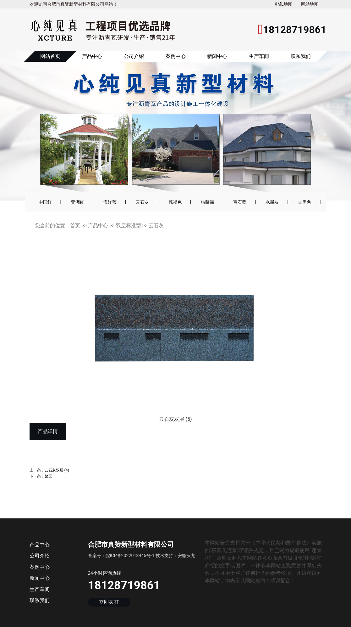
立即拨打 (109, 602)
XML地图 (284, 4)
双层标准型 (128, 226)
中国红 (45, 202)
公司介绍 (134, 56)
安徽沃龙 (186, 555)
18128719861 (124, 585)
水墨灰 (272, 202)
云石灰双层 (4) (57, 470)
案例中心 (176, 56)
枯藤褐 (207, 202)
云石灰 (142, 202)
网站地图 (310, 4)
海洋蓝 (110, 202)
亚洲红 (77, 202)
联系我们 (301, 56)
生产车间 (259, 56)
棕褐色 (175, 202)
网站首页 (50, 56)
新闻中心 (217, 56)
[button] (22, 130)
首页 (75, 226)
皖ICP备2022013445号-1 (130, 555)
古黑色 (304, 202)
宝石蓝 (239, 202)
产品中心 (92, 56)
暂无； (50, 476)
